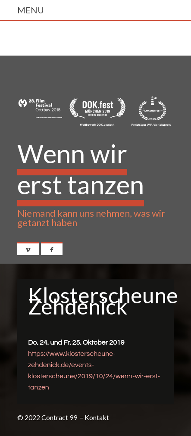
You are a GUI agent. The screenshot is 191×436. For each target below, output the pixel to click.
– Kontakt (94, 417)
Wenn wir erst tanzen (80, 169)
